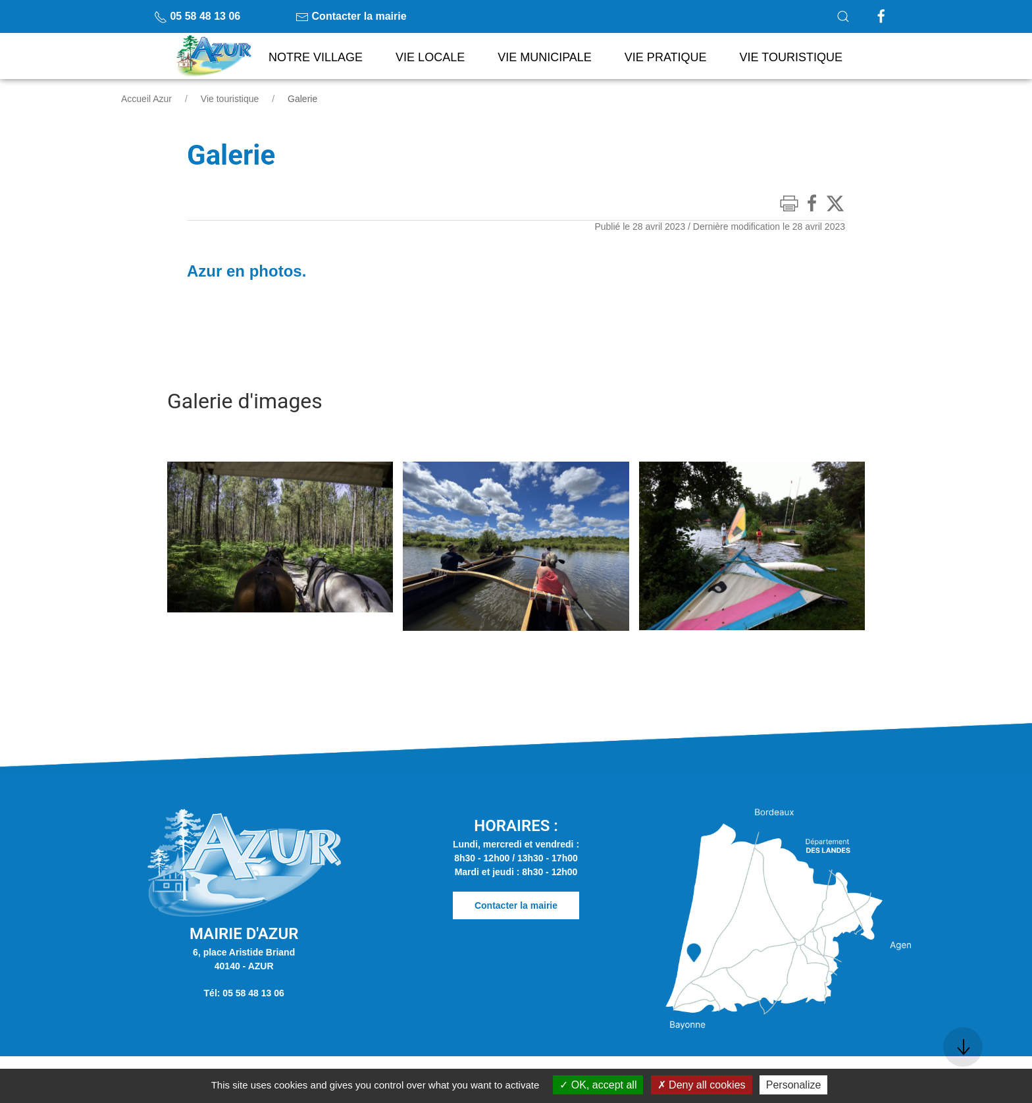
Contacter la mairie (351, 16)
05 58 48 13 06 (197, 16)
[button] (843, 16)
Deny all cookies (702, 1084)
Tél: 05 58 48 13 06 (244, 993)
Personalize (793, 1084)
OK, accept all (597, 1084)
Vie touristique (230, 99)
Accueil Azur (146, 99)
